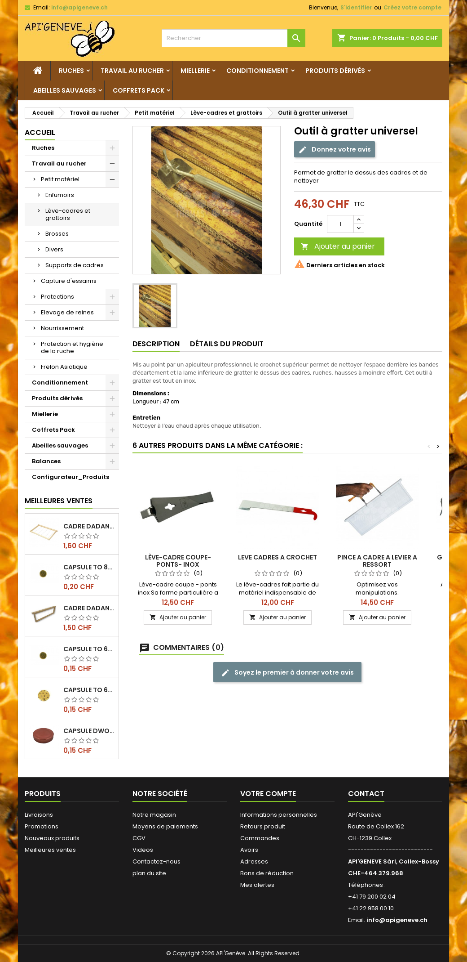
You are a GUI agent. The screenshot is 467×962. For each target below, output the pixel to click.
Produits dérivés (335, 70)
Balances (46, 461)
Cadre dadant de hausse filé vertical (89, 608)
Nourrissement (62, 328)
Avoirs (249, 850)
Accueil (40, 132)
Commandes (259, 838)
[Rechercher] (233, 38)
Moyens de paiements (165, 826)
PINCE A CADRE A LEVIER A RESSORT (377, 561)
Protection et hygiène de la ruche (72, 347)
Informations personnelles (278, 814)
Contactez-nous (156, 861)
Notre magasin (154, 814)
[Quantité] (340, 224)
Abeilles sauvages (64, 90)
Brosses (57, 233)
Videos (142, 850)
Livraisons (39, 814)
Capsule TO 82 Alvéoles (89, 567)
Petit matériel (60, 179)
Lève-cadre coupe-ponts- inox (178, 561)
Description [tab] (156, 344)
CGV (138, 838)
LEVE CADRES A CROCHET (277, 557)
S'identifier (356, 7)
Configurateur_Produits (70, 477)
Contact (366, 793)
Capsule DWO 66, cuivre (89, 730)
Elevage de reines (67, 312)
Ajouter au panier (338, 246)
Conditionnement (257, 70)
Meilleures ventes (50, 850)
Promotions (41, 826)
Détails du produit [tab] (227, 344)
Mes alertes (257, 885)
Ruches (71, 70)
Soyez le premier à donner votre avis (287, 672)
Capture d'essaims (69, 281)
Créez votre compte (412, 7)
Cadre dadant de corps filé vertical (89, 526)
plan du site (149, 873)
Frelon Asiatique (64, 366)
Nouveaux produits (52, 838)
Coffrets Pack (138, 90)
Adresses (254, 861)
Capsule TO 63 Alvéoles (89, 649)
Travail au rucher (132, 70)
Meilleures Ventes (59, 501)
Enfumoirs (59, 195)
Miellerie (195, 70)
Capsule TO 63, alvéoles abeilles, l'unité (89, 690)
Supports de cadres (74, 265)
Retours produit (262, 826)
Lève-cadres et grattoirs (67, 214)
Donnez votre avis (334, 149)
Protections (57, 296)
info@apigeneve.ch (79, 7)
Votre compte (268, 793)
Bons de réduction (267, 873)
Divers (54, 249)
